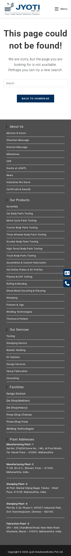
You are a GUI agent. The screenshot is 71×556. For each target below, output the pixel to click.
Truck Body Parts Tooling (21, 255)
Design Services (16, 364)
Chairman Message (17, 140)
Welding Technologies (19, 311)
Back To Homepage (35, 98)
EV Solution (13, 357)
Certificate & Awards (18, 189)
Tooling (10, 336)
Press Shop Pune (17, 421)
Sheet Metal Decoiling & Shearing (26, 290)
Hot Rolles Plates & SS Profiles (24, 269)
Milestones (13, 154)
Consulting (12, 378)
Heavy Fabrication (16, 371)
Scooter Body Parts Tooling (22, 241)
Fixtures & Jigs (15, 304)
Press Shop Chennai (19, 414)
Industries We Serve (18, 182)
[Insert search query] (36, 83)
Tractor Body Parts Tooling (22, 227)
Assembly (12, 206)
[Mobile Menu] (61, 8)
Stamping (12, 297)
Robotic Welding (16, 350)
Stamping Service (16, 343)
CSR (8, 161)
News (9, 175)
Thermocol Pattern (17, 318)
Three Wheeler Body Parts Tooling (26, 234)
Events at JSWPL (16, 168)
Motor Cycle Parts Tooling (21, 220)
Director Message (16, 147)
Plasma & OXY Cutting (19, 276)
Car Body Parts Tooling (19, 213)
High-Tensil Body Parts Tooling (24, 248)
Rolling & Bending (16, 283)
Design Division (16, 393)
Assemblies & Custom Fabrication (26, 262)
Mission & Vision (16, 133)
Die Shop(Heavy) (17, 407)
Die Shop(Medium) (18, 400)
